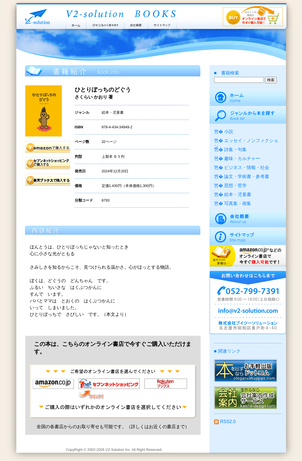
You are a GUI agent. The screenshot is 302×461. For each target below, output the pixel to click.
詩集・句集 (235, 149)
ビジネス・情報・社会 (246, 167)
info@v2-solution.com (248, 312)
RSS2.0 (225, 421)
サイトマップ (162, 24)
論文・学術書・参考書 (246, 176)
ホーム (76, 24)
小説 (228, 131)
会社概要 (136, 24)
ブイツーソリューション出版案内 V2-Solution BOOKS (120, 14)
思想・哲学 (235, 185)
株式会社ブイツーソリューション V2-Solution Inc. (36, 16)
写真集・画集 (237, 203)
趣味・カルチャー (242, 158)
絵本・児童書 (237, 194)
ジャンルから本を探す (105, 24)
